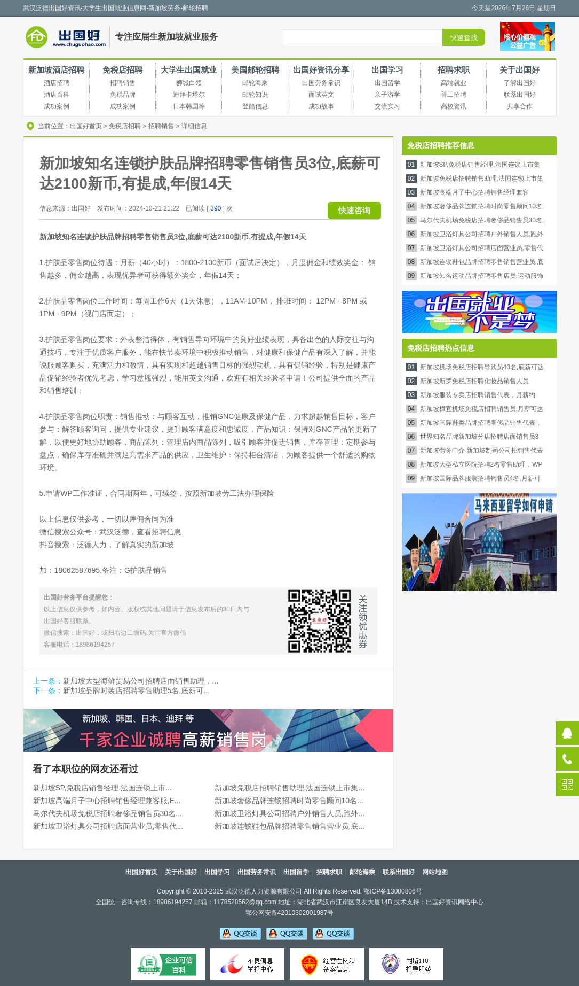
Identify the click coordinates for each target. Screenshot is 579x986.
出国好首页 (86, 126)
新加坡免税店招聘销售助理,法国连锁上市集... (290, 787)
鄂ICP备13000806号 (392, 891)
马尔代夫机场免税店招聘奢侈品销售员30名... (107, 813)
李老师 (286, 933)
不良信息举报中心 (247, 964)
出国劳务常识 (256, 872)
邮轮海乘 (362, 872)
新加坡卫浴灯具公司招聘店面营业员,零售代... (108, 826)
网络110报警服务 (406, 964)
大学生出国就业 (189, 69)
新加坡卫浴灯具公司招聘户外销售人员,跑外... (290, 813)
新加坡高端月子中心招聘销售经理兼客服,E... (107, 800)
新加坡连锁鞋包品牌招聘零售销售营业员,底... (290, 826)
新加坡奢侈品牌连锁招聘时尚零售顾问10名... (289, 800)
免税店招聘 (122, 69)
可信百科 (168, 964)
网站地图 (435, 872)
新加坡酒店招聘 (56, 69)
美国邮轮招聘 (255, 69)
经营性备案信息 (327, 964)
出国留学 (296, 872)
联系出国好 (399, 872)
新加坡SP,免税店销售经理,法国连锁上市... (102, 787)
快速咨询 (354, 210)
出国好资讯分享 (321, 69)
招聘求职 (454, 69)
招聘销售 (161, 126)
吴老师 (240, 933)
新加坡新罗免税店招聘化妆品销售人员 (474, 381)
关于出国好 (519, 69)
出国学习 (387, 69)
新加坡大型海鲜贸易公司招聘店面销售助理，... (141, 681)
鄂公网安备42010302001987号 (289, 913)
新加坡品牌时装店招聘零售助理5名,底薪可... (136, 690)
